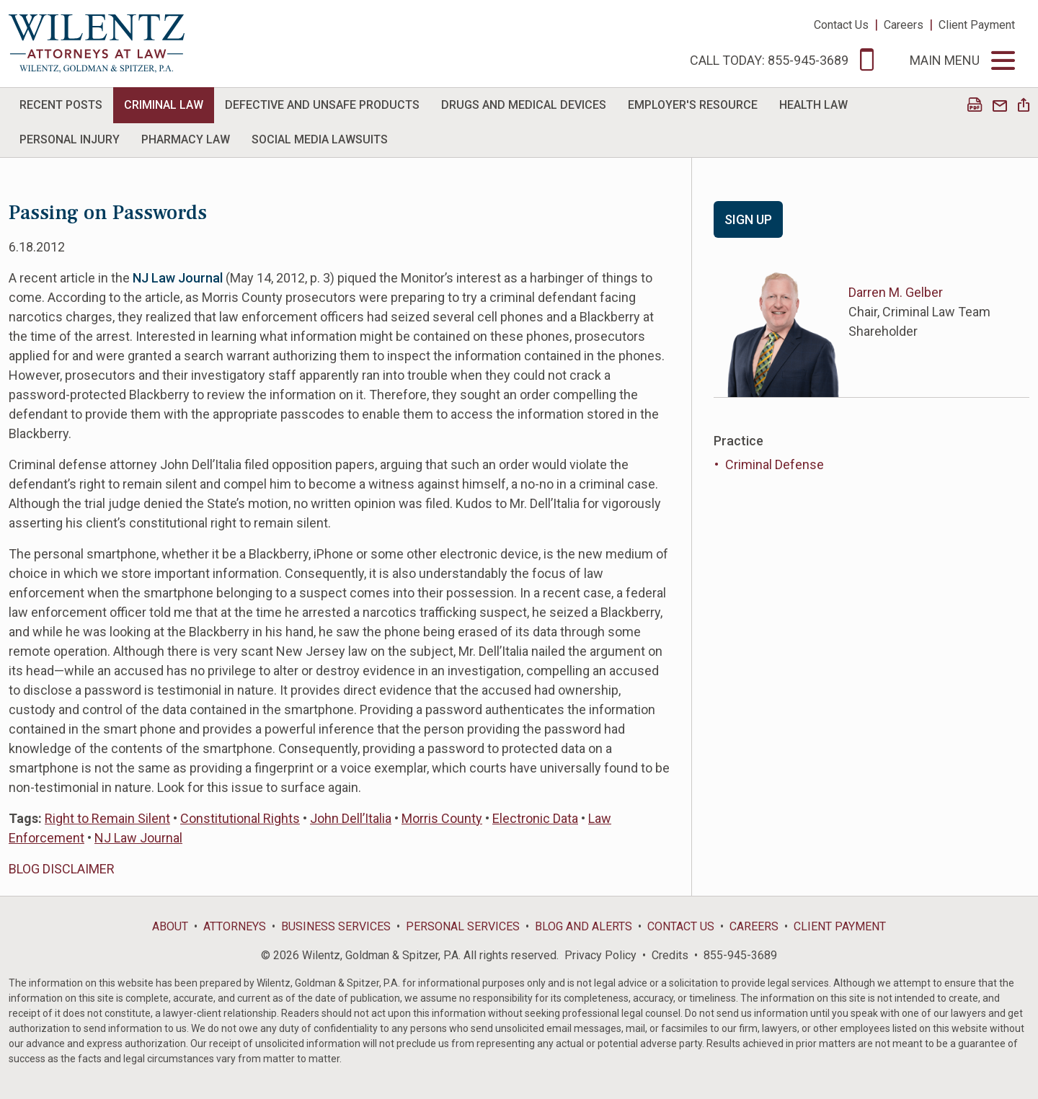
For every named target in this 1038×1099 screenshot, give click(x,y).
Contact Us (841, 25)
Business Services (336, 926)
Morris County (442, 818)
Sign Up (748, 219)
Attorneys (234, 926)
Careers (903, 25)
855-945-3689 (740, 955)
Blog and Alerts (583, 926)
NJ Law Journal (138, 837)
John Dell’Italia (350, 818)
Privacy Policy (600, 955)
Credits (670, 955)
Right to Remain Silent (107, 818)
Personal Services (463, 926)
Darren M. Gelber (895, 292)
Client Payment (977, 25)
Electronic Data (535, 818)
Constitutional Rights (240, 818)
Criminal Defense (774, 464)
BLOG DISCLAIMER (62, 868)
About (170, 926)
